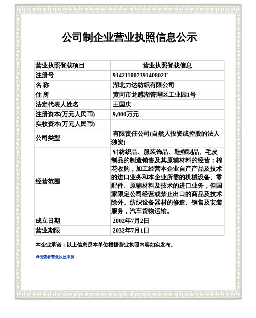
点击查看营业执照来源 (54, 257)
